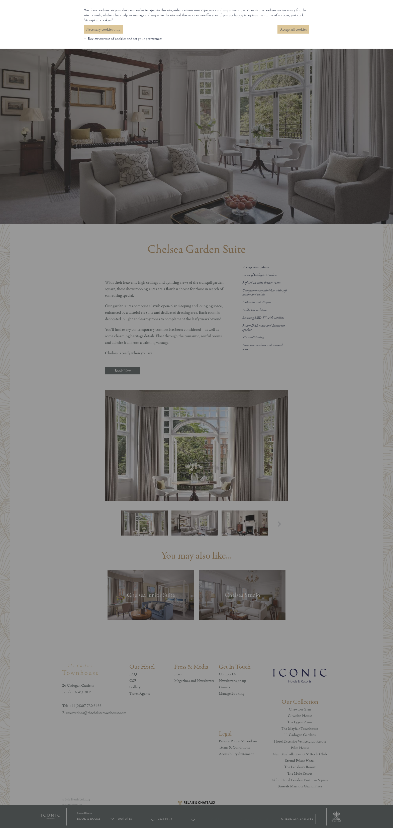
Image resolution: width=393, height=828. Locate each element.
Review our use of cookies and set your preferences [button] (125, 38)
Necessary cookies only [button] (103, 29)
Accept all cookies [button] (293, 29)
